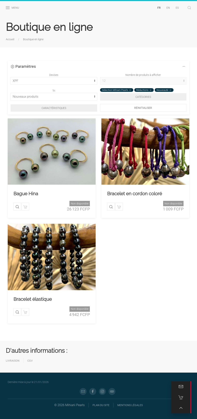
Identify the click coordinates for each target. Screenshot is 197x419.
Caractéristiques (54, 108)
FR (159, 7)
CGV (30, 360)
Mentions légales (130, 405)
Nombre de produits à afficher (143, 74)
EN (168, 7)
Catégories (143, 96)
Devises (53, 74)
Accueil (10, 39)
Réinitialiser (143, 107)
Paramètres (23, 66)
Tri (53, 90)
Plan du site (101, 405)
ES (177, 7)
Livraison (12, 360)
